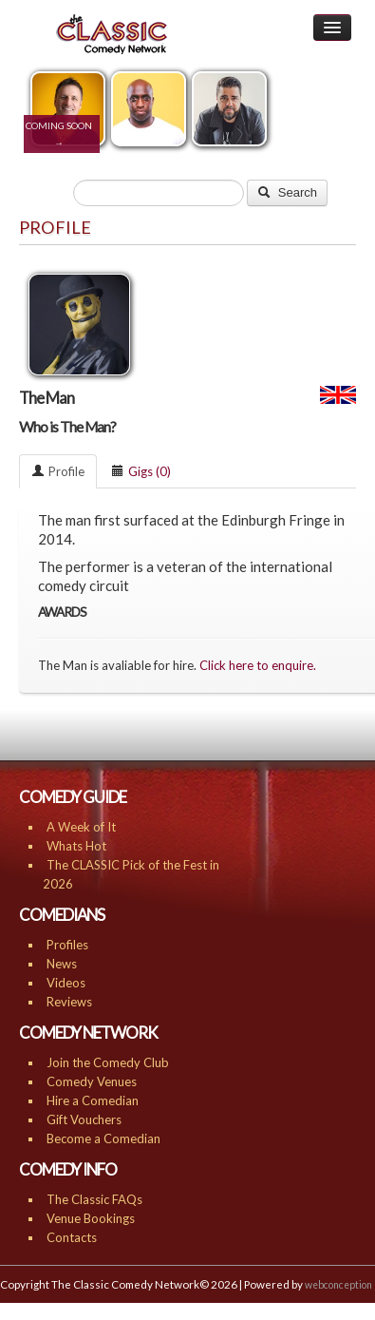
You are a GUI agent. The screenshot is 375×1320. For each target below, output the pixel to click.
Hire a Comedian (93, 1100)
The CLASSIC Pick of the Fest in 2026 (131, 874)
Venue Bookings (91, 1218)
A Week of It (81, 826)
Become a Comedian (103, 1138)
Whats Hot (76, 845)
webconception (338, 1285)
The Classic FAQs (94, 1199)
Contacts (72, 1237)
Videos (66, 982)
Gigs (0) (141, 471)
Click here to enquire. (257, 665)
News (62, 963)
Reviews (69, 1001)
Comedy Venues (92, 1081)
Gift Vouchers (84, 1119)
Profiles (67, 944)
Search (287, 192)
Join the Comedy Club (108, 1062)
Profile (57, 471)
